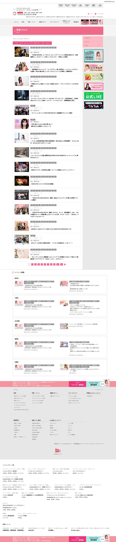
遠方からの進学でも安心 (74, 400)
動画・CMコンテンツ (54, 434)
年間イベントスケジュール (74, 402)
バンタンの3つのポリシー (66, 443)
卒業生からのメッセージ (93, 393)
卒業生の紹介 (89, 396)
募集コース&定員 (17, 423)
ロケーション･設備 (72, 396)
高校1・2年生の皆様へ (67, 5)
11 (61, 264)
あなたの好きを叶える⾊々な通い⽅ (21, 409)
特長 (15, 393)
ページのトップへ (99, 389)
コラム (47, 42)
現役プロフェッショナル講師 (20, 396)
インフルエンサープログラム (20, 405)
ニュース (26, 42)
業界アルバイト (17, 400)
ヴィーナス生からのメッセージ (75, 398)
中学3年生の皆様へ (87, 5)
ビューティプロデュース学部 (38, 396)
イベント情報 (70, 423)
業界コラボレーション (18, 398)
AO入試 (15, 427)
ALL (17, 42)
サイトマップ (100, 443)
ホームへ (16, 389)
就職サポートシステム (55, 396)
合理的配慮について (78, 443)
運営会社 (56, 443)
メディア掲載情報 (71, 434)
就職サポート (54, 393)
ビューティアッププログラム (20, 402)
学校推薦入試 (16, 430)
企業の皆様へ (100, 5)
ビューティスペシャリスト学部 (38, 398)
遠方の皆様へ (80, 5)
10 (57, 264)
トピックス (70, 425)
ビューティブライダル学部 (37, 400)
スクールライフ (17, 407)
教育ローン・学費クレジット (20, 436)
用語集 (51, 425)
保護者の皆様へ (93, 5)
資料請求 (94, 383)
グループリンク (53, 423)
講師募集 (34, 439)
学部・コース (35, 393)
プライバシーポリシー (90, 443)
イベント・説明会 (77, 384)
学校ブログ (37, 42)
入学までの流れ (17, 425)
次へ (65, 264)
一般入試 (16, 432)
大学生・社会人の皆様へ (74, 5)
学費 (15, 434)
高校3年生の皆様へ (61, 5)
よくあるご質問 (100, 13)
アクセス (91, 13)
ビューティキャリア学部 (37, 402)
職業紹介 (52, 427)
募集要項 (16, 420)
